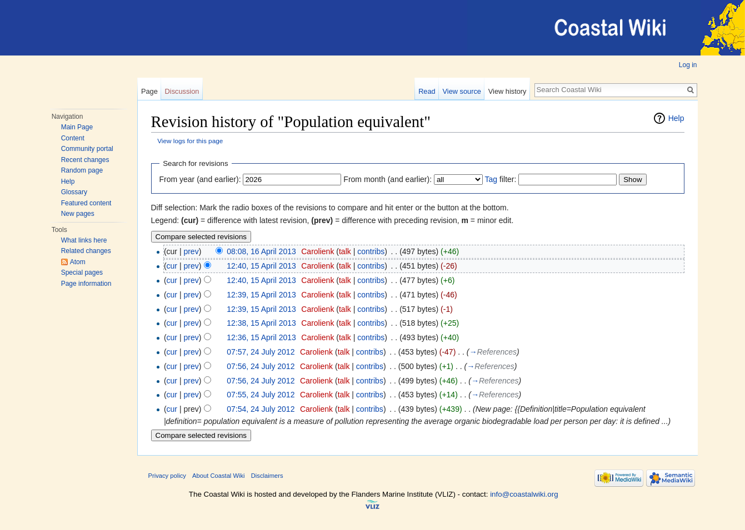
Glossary (74, 192)
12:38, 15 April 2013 (261, 323)
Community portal (87, 149)
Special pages (82, 272)
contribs (370, 251)
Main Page (77, 127)
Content (72, 138)
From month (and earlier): (387, 179)
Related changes (86, 251)
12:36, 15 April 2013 (261, 337)
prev (190, 251)
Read (427, 91)
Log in (688, 65)
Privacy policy (167, 475)
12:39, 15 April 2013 (261, 294)
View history (507, 91)
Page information (86, 283)
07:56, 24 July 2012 (260, 366)
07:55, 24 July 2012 (260, 394)
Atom (78, 262)
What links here (84, 240)
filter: (501, 179)
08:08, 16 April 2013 (261, 251)
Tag (491, 179)
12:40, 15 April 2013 (261, 265)
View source (462, 91)
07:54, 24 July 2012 (260, 409)
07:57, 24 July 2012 (260, 351)
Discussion (182, 91)
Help (68, 181)
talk (345, 251)
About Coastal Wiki (218, 475)
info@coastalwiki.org (524, 494)
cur (172, 265)
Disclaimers (267, 475)
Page (149, 91)
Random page (82, 170)
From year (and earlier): (200, 179)
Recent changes (85, 160)
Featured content (86, 203)
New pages (77, 214)
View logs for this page (190, 140)
